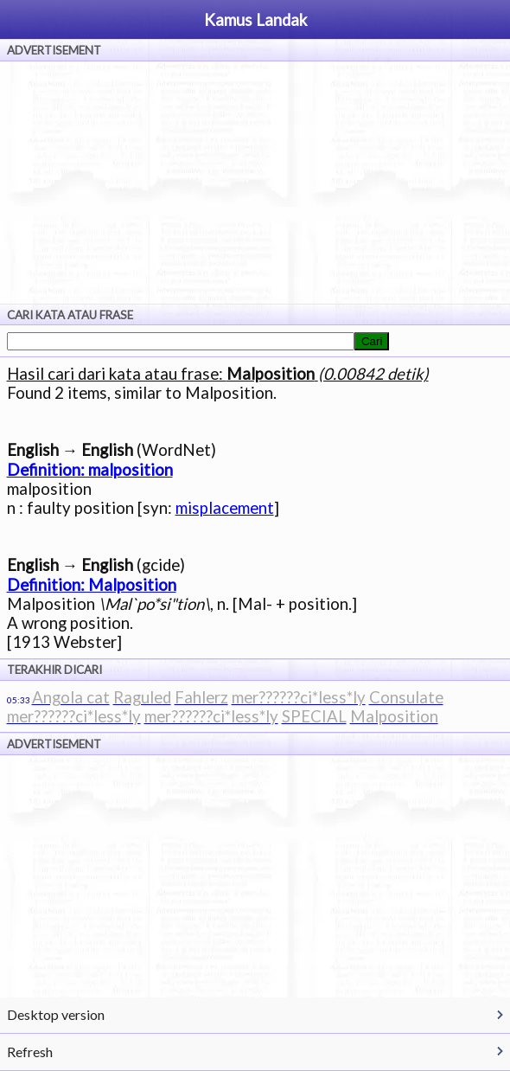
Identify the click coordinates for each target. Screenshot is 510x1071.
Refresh (30, 1051)
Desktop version (56, 1014)
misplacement (224, 507)
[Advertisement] (255, 182)
